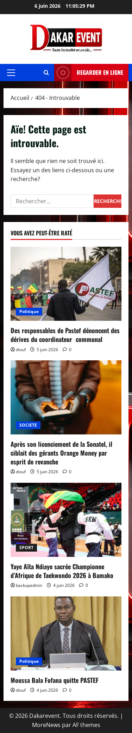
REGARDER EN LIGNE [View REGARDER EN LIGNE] (88, 72)
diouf (21, 350)
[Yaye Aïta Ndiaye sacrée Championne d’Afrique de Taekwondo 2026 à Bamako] (66, 520)
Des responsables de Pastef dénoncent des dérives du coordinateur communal (65, 335)
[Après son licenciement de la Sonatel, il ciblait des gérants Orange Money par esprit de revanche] (66, 397)
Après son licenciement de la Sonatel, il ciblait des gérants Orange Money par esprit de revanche (61, 452)
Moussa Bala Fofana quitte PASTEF (55, 680)
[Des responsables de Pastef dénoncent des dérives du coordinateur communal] (66, 284)
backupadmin (29, 585)
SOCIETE (28, 425)
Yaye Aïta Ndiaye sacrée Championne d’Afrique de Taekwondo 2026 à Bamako (62, 571)
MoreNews (46, 725)
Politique (29, 311)
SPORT (26, 548)
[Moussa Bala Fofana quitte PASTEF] (66, 633)
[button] (11, 72)
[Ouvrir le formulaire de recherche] (46, 72)
